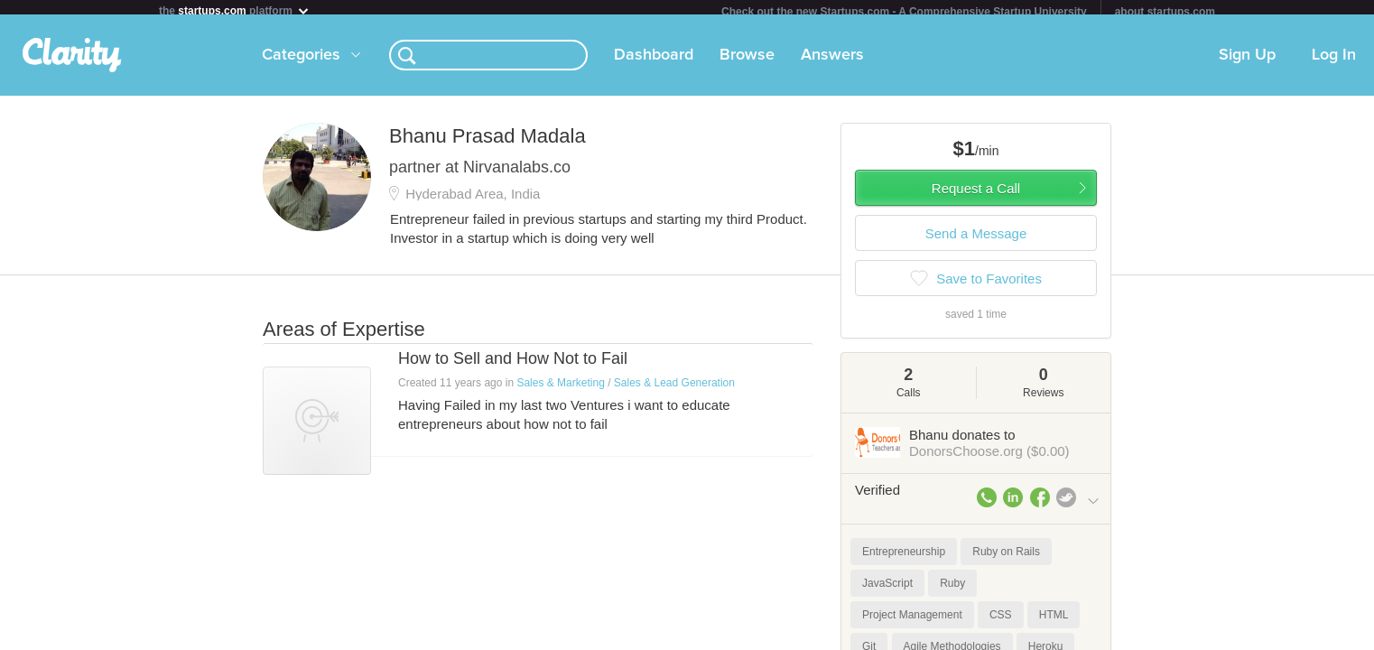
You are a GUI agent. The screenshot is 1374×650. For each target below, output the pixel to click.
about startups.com (1165, 11)
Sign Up (1247, 62)
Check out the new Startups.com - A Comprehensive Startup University (904, 11)
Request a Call (976, 195)
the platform (235, 10)
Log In (1334, 62)
